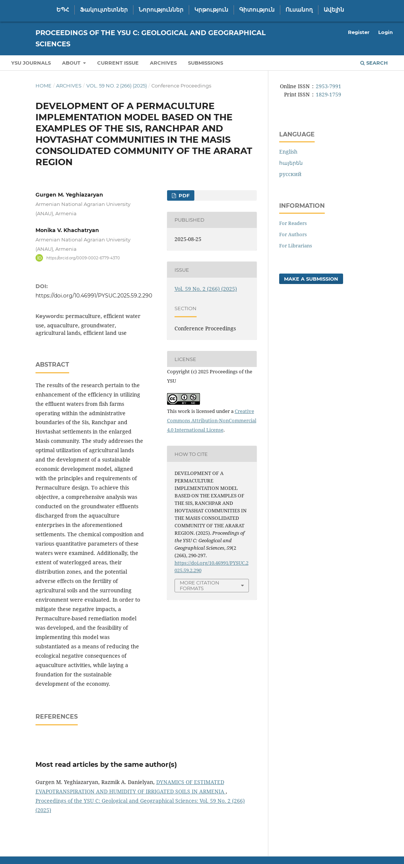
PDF (183, 195)
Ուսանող (299, 10)
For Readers (293, 223)
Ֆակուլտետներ (104, 10)
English (288, 151)
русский (290, 174)
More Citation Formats (199, 585)
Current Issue (118, 63)
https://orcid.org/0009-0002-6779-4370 (83, 257)
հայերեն (291, 162)
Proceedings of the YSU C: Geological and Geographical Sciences (151, 38)
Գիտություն (257, 10)
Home (44, 86)
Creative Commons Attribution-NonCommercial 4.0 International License (211, 420)
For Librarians (295, 245)
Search (374, 63)
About (72, 63)
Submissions (205, 63)
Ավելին (334, 10)
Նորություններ (161, 10)
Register (359, 32)
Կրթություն (211, 10)
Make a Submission (311, 279)
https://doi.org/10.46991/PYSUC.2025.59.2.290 (94, 295)
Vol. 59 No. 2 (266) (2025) (116, 86)
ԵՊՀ (62, 10)
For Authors (293, 234)
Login (385, 32)
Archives (163, 63)
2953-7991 (328, 86)
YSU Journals (31, 63)
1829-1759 (328, 94)
